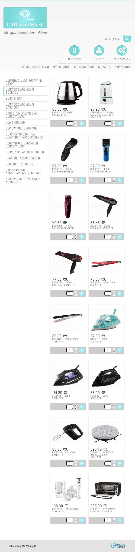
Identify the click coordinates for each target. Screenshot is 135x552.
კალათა (74, 52)
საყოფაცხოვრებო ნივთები (20, 106)
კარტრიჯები (15, 122)
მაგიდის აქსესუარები (23, 158)
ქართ (108, 39)
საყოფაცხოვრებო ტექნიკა (20, 91)
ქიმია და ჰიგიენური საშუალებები (22, 115)
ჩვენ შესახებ (84, 66)
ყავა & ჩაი (14, 98)
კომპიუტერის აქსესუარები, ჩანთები (23, 172)
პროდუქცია (61, 66)
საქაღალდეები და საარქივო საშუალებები (24, 136)
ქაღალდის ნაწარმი (21, 128)
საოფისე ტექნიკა (19, 164)
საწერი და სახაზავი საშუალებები (22, 145)
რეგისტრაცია (122, 52)
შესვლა (99, 52)
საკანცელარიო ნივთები (25, 152)
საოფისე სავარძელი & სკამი (24, 82)
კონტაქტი (122, 66)
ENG (117, 39)
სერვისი (104, 66)
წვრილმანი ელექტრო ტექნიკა (23, 181)
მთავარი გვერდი (35, 66)
